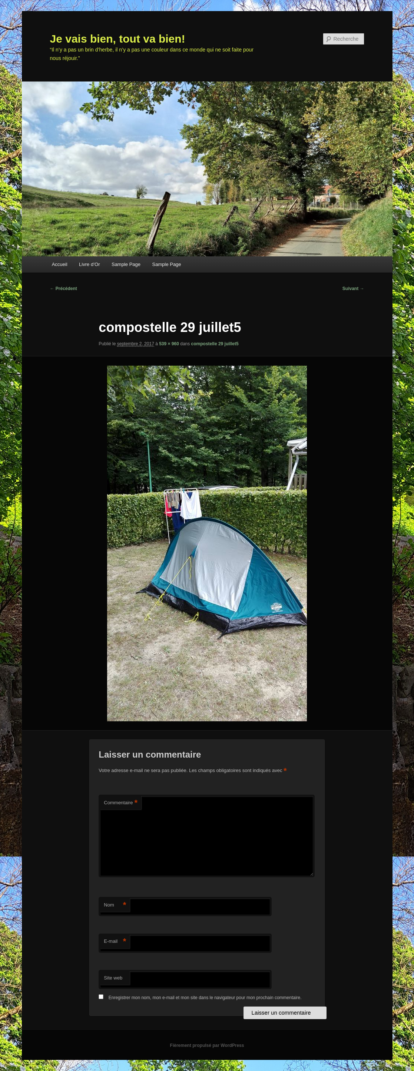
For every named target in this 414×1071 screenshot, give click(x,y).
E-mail (115, 941)
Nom (115, 905)
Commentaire (121, 803)
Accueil (59, 264)
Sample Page (126, 264)
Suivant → (353, 288)
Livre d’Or (89, 264)
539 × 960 (169, 343)
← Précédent (63, 288)
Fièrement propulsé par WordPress (207, 1045)
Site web (113, 978)
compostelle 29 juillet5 (215, 343)
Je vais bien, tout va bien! (117, 39)
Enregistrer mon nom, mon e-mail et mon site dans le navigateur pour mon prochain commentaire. (205, 997)
